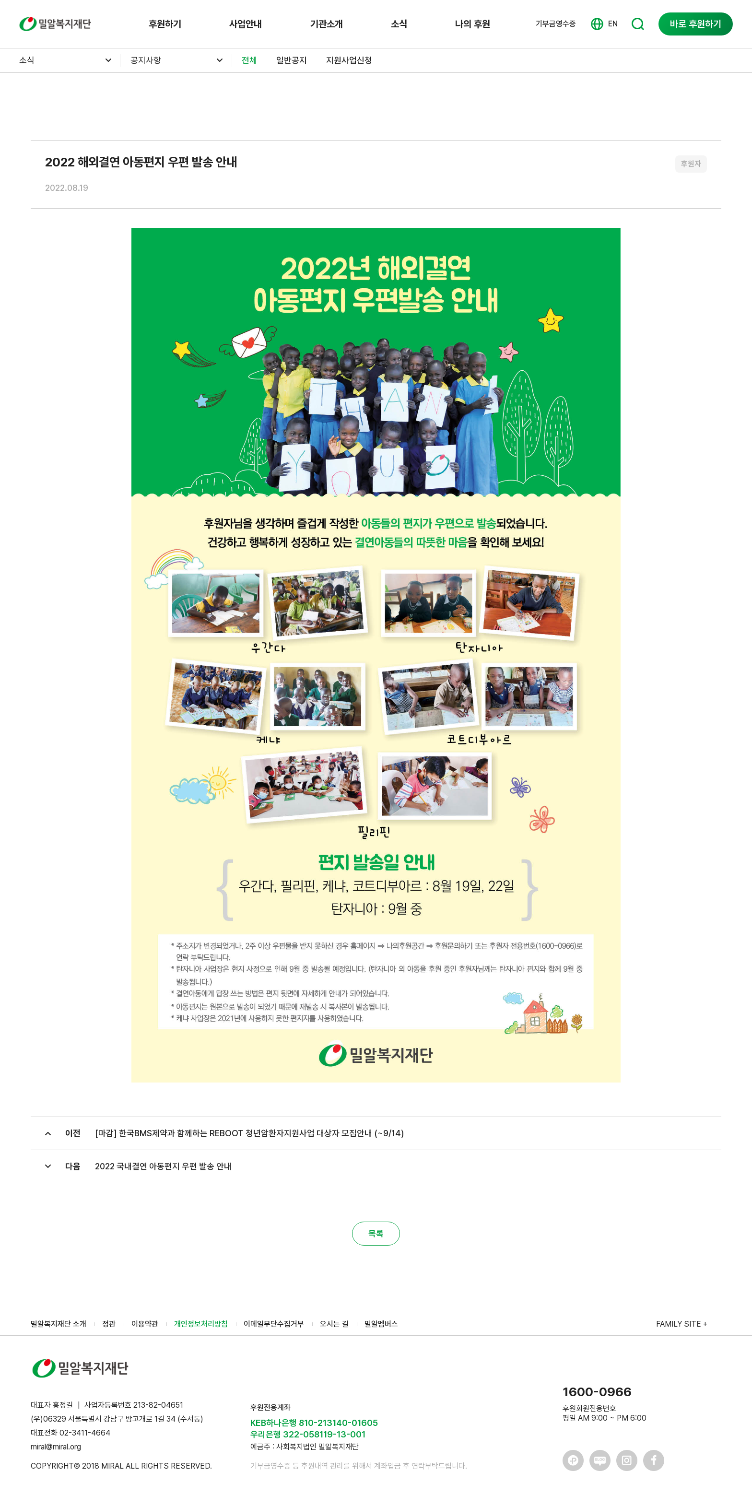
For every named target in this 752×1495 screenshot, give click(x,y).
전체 (249, 60)
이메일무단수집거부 (274, 1324)
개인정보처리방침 (201, 1324)
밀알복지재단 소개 (58, 1324)
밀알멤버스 (381, 1324)
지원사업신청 (349, 60)
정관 (109, 1324)
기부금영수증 (556, 24)
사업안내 (245, 24)
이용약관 (144, 1324)
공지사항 (145, 60)
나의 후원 (472, 24)
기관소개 (326, 24)
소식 (399, 24)
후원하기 (165, 24)
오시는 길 (334, 1324)
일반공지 (291, 60)
